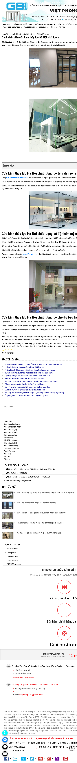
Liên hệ (52, 27)
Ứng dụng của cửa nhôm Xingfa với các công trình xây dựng (26, 395)
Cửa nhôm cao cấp (11, 446)
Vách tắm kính (29, 27)
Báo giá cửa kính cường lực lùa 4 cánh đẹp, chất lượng (24, 384)
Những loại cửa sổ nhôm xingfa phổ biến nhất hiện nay (24, 367)
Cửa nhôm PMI (9, 717)
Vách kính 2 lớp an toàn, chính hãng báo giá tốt (21, 714)
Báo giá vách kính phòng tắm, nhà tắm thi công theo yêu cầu (26, 731)
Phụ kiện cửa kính (10, 443)
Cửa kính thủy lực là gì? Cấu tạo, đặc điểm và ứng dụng (25, 390)
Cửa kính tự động (65, 24)
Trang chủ (6, 24)
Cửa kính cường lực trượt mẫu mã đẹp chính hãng (22, 725)
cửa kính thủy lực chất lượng (17, 178)
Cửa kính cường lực (11, 432)
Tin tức (62, 27)
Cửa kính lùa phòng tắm (65, 717)
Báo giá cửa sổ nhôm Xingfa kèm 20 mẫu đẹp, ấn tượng (24, 728)
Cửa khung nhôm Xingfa (45, 24)
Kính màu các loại (10, 435)
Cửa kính (33, 685)
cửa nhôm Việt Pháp (30, 254)
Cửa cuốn (42, 27)
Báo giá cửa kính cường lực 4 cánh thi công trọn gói (23, 722)
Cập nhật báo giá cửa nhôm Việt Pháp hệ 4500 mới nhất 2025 (27, 376)
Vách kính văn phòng (11, 712)
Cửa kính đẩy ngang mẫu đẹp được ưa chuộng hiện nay (24, 720)
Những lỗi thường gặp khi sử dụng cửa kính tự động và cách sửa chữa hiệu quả (33, 364)
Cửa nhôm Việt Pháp (27, 733)
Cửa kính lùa (50, 720)
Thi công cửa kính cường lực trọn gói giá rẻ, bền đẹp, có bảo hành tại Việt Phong (34, 393)
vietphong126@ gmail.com (22, 481)
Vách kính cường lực (11, 27)
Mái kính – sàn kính (11, 440)
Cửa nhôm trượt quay (23, 24)
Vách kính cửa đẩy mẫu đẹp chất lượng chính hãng (56, 712)
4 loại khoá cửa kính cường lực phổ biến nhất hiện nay (24, 378)
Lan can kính (8, 438)
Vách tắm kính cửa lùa (58, 731)
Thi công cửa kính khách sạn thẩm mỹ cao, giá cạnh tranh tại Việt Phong (31, 381)
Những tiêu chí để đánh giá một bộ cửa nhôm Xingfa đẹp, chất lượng (30, 370)
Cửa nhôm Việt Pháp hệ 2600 (28, 717)
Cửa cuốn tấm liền (11, 733)
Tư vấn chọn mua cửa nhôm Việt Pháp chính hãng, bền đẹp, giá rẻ (29, 373)
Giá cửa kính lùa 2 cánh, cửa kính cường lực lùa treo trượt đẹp (27, 387)
